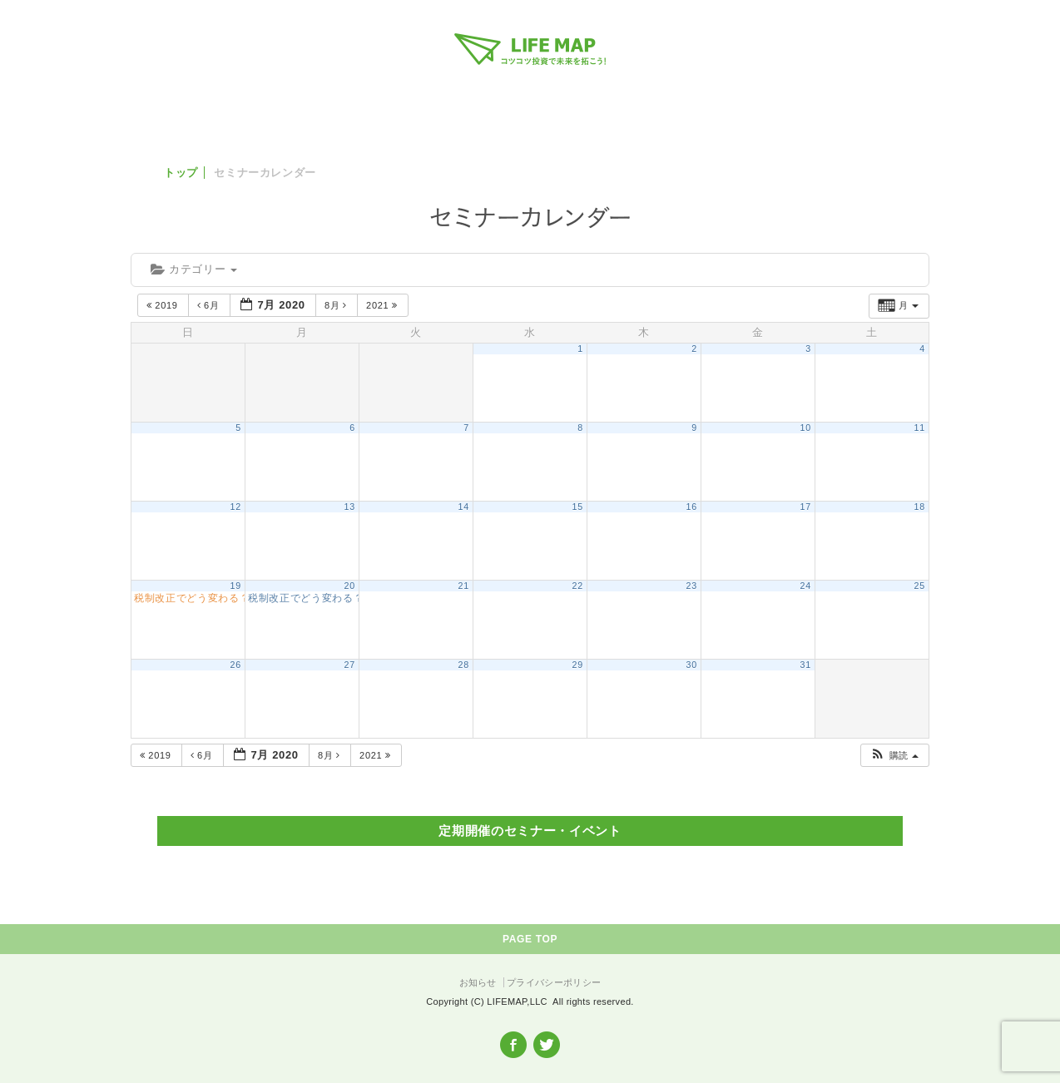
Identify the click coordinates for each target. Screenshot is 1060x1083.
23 (691, 586)
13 (349, 507)
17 (805, 507)
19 (235, 586)
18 (919, 507)
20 (349, 586)
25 (919, 586)
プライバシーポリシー (554, 982)
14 (463, 507)
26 (235, 665)
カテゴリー (194, 269)
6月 (210, 305)
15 (577, 507)
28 (463, 665)
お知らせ (478, 982)
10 (805, 428)
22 (577, 586)
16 (691, 507)
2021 (383, 305)
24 (805, 586)
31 (805, 665)
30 (691, 665)
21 (463, 586)
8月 (337, 305)
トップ (181, 172)
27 (349, 665)
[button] (894, 755)
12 (235, 507)
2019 (163, 305)
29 (577, 665)
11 (919, 428)
